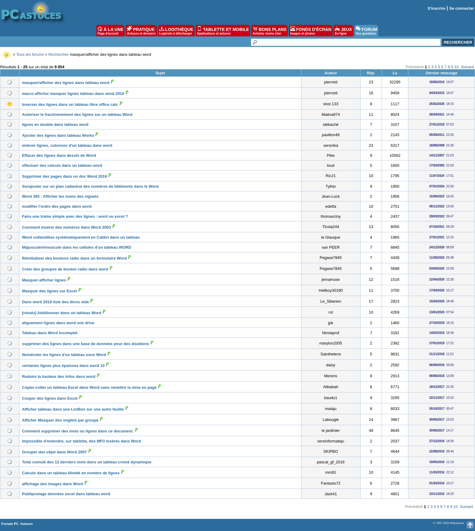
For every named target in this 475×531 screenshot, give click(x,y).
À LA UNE (110, 30)
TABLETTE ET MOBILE (223, 30)
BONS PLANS (270, 30)
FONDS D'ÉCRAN (310, 30)
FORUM (366, 30)
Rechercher (58, 54)
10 (456, 67)
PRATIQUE (141, 30)
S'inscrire (436, 8)
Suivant (467, 67)
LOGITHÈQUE (176, 30)
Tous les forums (30, 54)
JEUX (343, 30)
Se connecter (461, 8)
